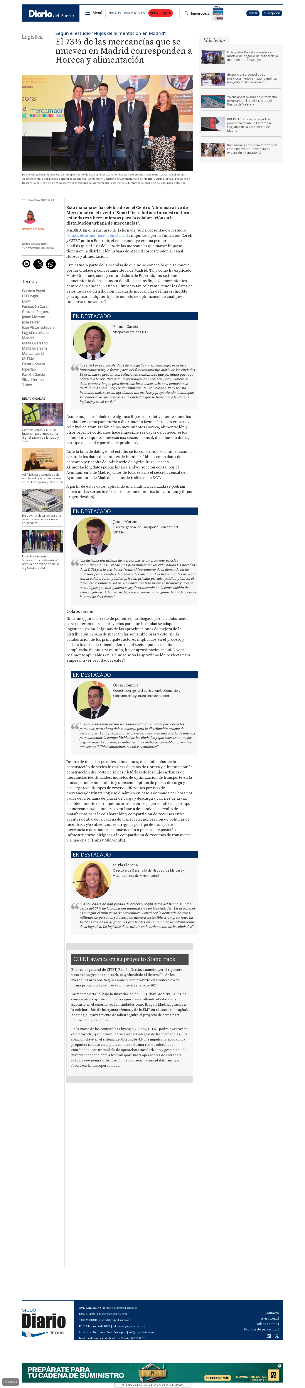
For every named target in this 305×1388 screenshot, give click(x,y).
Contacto (272, 1313)
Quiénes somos (267, 1324)
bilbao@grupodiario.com (112, 1314)
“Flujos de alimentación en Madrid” (97, 235)
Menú (97, 12)
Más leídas (214, 40)
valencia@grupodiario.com (129, 1326)
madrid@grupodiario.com (114, 1320)
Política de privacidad (261, 1329)
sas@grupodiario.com (141, 1332)
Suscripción (272, 13)
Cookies (10, 1381)
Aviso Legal (270, 1318)
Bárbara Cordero (33, 229)
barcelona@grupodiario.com (120, 1308)
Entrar (253, 13)
